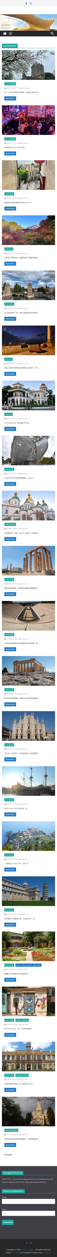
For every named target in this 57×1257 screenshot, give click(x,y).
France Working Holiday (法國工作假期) (28, 965)
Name (4, 1209)
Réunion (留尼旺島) (22, 1020)
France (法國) (9, 194)
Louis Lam (25, 88)
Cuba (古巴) (8, 359)
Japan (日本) (8, 249)
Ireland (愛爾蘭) (10, 84)
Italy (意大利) (9, 745)
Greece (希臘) (9, 579)
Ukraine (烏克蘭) (10, 524)
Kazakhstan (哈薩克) (11, 1130)
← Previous (7, 1154)
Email (5, 1197)
